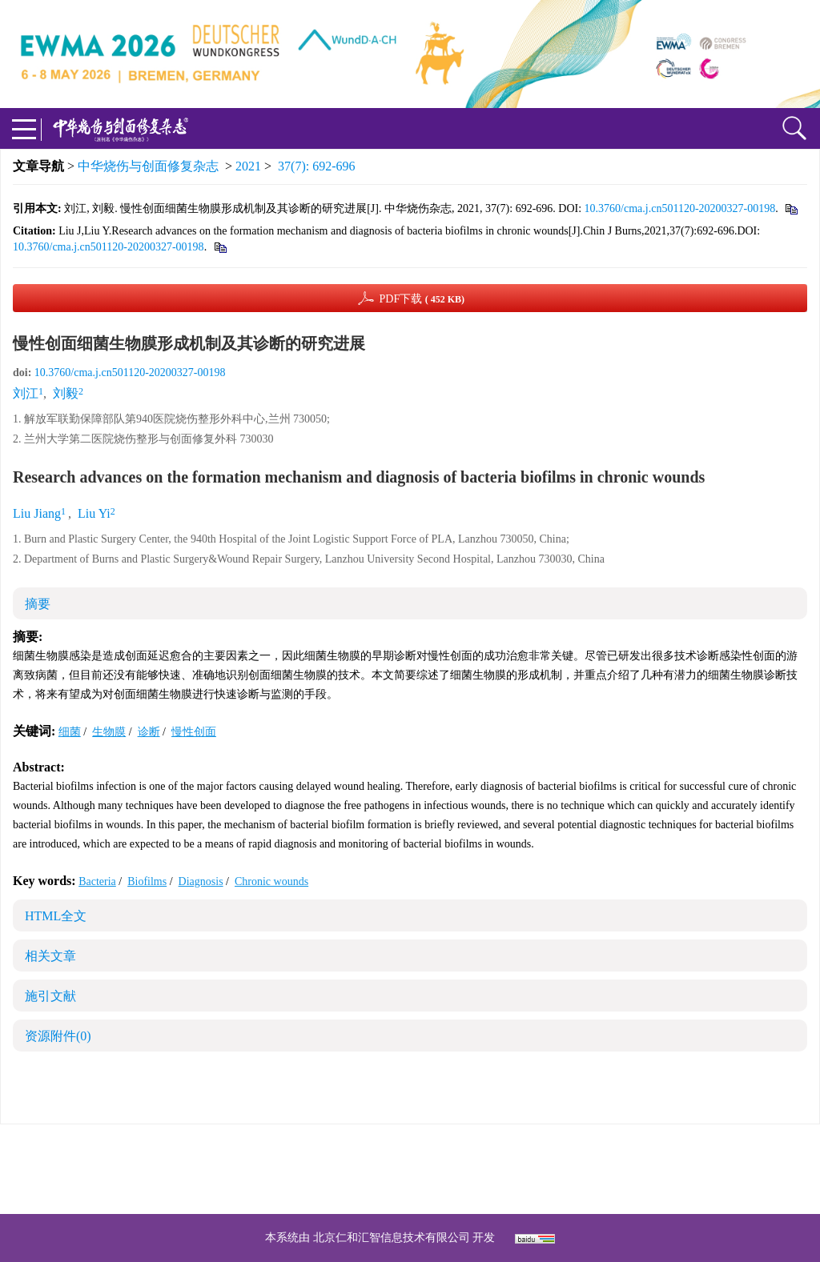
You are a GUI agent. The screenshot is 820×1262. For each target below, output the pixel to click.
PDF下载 (421, 299)
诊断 (149, 732)
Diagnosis (201, 881)
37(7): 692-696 (316, 166)
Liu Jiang (37, 513)
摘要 (37, 604)
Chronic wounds (271, 881)
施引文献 (50, 996)
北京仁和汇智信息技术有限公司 (391, 1238)
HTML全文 (55, 916)
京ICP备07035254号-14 (526, 1150)
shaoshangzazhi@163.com (430, 1169)
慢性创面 (193, 732)
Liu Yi (94, 513)
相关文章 (50, 956)
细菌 (69, 732)
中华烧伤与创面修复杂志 (148, 166)
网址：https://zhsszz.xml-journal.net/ (410, 1188)
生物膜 (109, 732)
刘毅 (65, 393)
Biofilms (147, 881)
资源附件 (58, 1036)
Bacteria (97, 881)
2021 (248, 166)
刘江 (25, 393)
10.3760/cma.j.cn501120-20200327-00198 (680, 208)
